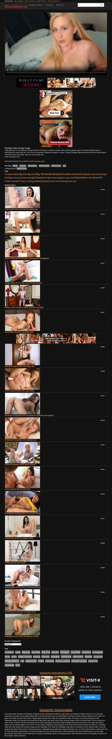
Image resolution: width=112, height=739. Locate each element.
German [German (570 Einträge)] (23, 177)
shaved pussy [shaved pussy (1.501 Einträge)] (41, 181)
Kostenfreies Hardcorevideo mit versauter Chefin (23, 513)
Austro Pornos (41, 1)
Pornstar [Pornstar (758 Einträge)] (15, 181)
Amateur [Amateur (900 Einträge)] (9, 174)
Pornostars (49, 5)
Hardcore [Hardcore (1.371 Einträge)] (41, 177)
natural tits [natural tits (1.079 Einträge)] (97, 177)
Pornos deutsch (53, 1)
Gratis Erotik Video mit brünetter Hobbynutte (21, 209)
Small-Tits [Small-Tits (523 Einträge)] (54, 181)
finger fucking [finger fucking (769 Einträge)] (25, 656)
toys (64, 166)
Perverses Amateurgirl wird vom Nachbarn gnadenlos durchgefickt (29, 415)
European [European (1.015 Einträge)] (85, 174)
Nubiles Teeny (21, 168)
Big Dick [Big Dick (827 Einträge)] (31, 174)
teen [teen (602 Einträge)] (70, 181)
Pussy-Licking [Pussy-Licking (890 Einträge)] (26, 181)
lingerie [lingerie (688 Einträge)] (60, 177)
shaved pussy (56, 166)
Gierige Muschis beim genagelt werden (19, 538)
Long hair (22, 166)
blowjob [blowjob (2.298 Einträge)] (56, 174)
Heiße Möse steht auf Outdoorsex (17, 234)
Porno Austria (29, 1)
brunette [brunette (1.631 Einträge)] (66, 174)
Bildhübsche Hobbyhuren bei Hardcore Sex (21, 440)
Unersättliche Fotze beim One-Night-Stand (20, 612)
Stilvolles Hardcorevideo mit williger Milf (19, 366)
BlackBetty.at (16, 6)
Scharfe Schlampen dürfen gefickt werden (20, 464)
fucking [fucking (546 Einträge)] (15, 178)
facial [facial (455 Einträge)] (93, 174)
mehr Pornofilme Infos (12, 157)
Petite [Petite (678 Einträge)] (7, 181)
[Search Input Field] (89, 5)
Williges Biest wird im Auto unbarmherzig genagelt (23, 283)
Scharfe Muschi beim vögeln (15, 563)
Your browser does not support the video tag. (56, 44)
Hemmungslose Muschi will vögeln (17, 489)
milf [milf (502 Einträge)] (89, 178)
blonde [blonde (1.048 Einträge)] (48, 174)
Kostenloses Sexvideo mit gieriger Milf (19, 332)
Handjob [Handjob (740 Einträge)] (31, 177)
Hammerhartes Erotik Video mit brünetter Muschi (23, 587)
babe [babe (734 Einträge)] (16, 174)
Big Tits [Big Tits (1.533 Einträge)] (40, 174)
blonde (15, 166)
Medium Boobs (44, 166)
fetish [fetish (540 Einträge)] (98, 174)
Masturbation (32, 166)
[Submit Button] (102, 5)
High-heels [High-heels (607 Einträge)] (51, 177)
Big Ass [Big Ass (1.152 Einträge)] (23, 174)
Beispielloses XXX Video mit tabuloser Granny (22, 636)
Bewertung (60, 5)
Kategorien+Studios (35, 5)
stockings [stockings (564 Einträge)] (63, 181)
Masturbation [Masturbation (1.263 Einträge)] (81, 177)
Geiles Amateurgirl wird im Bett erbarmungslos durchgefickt (27, 258)
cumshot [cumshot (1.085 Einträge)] (75, 174)
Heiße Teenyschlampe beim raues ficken (19, 391)
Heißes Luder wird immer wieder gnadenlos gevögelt (24, 307)
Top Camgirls (18, 1)
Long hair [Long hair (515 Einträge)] (69, 178)
